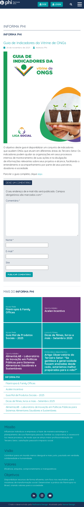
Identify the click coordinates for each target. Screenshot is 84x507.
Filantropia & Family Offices (18, 311)
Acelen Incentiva (55, 310)
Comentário (13, 200)
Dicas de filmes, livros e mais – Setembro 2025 (59, 336)
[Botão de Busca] (71, 4)
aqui (40, 174)
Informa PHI (12, 377)
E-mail (10, 251)
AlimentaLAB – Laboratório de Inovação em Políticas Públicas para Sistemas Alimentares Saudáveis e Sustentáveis (22, 362)
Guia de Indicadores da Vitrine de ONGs (34, 43)
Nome (9, 240)
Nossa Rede (11, 307)
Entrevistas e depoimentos (56, 352)
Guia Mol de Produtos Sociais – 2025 (19, 336)
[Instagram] (42, 495)
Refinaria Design (40, 504)
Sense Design (68, 504)
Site (8, 262)
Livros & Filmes (51, 332)
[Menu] (79, 4)
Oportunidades (51, 308)
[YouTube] (50, 495)
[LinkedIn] (34, 495)
